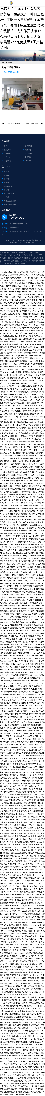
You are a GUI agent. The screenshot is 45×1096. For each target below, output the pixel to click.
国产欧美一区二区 (24, 1053)
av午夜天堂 (21, 828)
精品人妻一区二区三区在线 (24, 706)
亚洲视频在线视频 (34, 608)
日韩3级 (9, 728)
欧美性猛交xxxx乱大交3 (23, 947)
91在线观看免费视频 (35, 306)
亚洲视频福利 (5, 700)
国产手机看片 (13, 825)
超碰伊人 (23, 956)
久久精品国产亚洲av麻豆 (26, 561)
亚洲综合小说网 (37, 692)
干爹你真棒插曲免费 (12, 1022)
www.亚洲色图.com (10, 1039)
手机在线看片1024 (10, 331)
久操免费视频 (21, 542)
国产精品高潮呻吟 (36, 392)
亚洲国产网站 (18, 642)
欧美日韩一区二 (25, 450)
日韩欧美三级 (8, 797)
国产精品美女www (29, 928)
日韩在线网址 (25, 922)
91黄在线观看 (11, 578)
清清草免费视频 (12, 764)
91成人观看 (21, 817)
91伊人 (16, 797)
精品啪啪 (11, 981)
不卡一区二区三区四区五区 (28, 417)
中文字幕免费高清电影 (22, 372)
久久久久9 (4, 603)
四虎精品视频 (5, 1025)
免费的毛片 (19, 367)
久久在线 (28, 736)
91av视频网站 (27, 989)
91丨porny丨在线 (25, 556)
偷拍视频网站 (23, 392)
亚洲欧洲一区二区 (18, 694)
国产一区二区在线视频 (13, 464)
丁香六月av (33, 1033)
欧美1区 (12, 775)
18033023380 (16, 218)
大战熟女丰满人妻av (10, 336)
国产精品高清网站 (22, 1033)
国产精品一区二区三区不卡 (10, 317)
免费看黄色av (34, 414)
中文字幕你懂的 (23, 669)
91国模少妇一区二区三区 (31, 286)
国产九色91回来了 (32, 689)
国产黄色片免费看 (13, 945)
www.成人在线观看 (28, 856)
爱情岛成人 (18, 683)
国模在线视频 (32, 817)
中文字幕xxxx (22, 436)
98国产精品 (30, 720)
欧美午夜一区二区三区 (35, 717)
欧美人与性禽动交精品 (14, 895)
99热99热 (3, 592)
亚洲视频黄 (30, 592)
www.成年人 (31, 622)
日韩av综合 (16, 286)
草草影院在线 (8, 514)
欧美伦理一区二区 (33, 850)
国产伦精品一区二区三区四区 (11, 422)
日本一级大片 (31, 997)
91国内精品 (27, 936)
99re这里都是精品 (37, 711)
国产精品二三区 (12, 333)
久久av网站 (15, 314)
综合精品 (9, 328)
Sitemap (26, 161)
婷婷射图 (3, 878)
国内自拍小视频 (19, 997)
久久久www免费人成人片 (27, 628)
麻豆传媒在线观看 (30, 428)
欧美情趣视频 (21, 567)
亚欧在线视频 (39, 833)
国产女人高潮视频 (18, 283)
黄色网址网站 (38, 697)
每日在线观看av (32, 942)
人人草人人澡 (18, 953)
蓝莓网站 (21, 678)
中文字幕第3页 (19, 720)
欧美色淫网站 (23, 925)
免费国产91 (25, 711)
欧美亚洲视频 (24, 731)
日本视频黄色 (31, 283)
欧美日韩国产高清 (24, 847)
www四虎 (35, 394)
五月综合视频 (14, 811)
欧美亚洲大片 (13, 717)
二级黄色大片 (37, 447)
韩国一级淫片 (5, 772)
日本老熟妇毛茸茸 (24, 667)
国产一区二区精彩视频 (16, 453)
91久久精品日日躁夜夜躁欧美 (21, 967)
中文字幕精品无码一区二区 (13, 369)
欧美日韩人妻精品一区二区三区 (15, 786)
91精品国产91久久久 (30, 317)
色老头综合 (33, 992)
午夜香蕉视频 (39, 645)
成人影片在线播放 (18, 850)
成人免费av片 (14, 467)
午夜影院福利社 (6, 389)
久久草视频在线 (22, 775)
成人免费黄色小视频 (28, 806)
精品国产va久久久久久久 (30, 975)
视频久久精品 (16, 606)
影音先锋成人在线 (24, 572)
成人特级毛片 (5, 850)
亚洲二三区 (22, 1039)
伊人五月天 (38, 653)
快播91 (35, 758)
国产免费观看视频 (7, 394)
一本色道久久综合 (13, 356)
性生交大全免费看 (9, 628)
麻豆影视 (11, 1008)
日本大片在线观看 (15, 878)
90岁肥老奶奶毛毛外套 (13, 581)
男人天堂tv (32, 767)
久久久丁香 (26, 447)
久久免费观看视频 (18, 456)
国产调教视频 (30, 342)
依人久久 (19, 428)
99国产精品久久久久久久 (30, 945)
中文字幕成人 (8, 736)
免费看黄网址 (31, 281)
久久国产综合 (20, 831)
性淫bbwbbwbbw (32, 722)
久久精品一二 (19, 958)
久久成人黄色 (11, 667)
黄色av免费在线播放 (33, 536)
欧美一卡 (27, 683)
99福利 (14, 653)
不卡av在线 (24, 933)
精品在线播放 (22, 931)
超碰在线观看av (12, 970)
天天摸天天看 (37, 1053)
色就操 (25, 419)
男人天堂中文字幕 (9, 783)
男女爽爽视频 (23, 331)
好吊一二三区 (38, 769)
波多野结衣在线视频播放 (9, 956)
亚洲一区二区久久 (7, 617)
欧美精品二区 (33, 883)
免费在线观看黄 (6, 844)
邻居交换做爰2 (5, 1092)
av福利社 (33, 375)
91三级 (8, 286)
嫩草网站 (7, 769)
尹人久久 (17, 328)
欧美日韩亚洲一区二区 (31, 900)
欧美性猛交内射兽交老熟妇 (19, 1072)
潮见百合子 (35, 1025)
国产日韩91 (23, 469)
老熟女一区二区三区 (26, 814)
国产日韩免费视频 (34, 725)
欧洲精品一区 (15, 914)
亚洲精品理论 (13, 1089)
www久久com (8, 372)
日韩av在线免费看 (7, 714)
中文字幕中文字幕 (9, 608)
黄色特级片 (28, 570)
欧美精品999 (31, 764)
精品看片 (40, 825)
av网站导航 (4, 1083)
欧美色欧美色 (5, 647)
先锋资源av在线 (25, 425)
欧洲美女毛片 (8, 1045)
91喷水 (39, 806)
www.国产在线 (21, 745)
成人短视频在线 (35, 350)
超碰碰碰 (12, 1053)
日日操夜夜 (14, 781)
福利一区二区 (24, 1064)
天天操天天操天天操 (8, 778)
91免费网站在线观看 (21, 458)
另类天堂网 (29, 964)
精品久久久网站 (22, 800)
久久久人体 (34, 895)
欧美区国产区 (31, 533)
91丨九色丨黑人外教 (14, 842)
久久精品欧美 (35, 1056)
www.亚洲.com (12, 678)
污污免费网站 (36, 922)
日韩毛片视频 (17, 633)
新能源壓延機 (8, 194)
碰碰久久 (26, 597)
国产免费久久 (9, 497)
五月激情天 (33, 739)
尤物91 (14, 700)
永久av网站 (32, 1039)
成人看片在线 (26, 867)
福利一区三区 (14, 486)
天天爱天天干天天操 (25, 700)
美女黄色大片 (21, 622)
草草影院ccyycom (27, 525)
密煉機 (5, 172)
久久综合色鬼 (27, 864)
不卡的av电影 (27, 322)
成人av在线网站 (38, 847)
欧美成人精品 (8, 528)
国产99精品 (32, 514)
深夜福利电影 (22, 672)
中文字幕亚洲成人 (33, 619)
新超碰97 (35, 425)
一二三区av (20, 342)
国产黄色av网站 (29, 842)
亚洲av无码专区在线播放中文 (14, 897)
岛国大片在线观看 (18, 619)
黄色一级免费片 (15, 483)
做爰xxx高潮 (36, 389)
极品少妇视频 (14, 325)
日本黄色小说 (16, 400)
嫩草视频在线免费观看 (13, 761)
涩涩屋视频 (32, 550)
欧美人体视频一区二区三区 (22, 908)
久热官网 (14, 375)
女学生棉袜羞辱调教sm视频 (13, 964)
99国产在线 (8, 758)
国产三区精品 (5, 400)
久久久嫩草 (12, 689)
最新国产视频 (17, 397)
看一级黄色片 (21, 639)
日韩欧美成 (39, 650)
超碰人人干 (37, 936)
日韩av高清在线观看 (20, 506)
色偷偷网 (3, 836)
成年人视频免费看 (15, 478)
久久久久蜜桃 (22, 1000)
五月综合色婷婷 (30, 631)
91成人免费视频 (38, 397)
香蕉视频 (25, 761)
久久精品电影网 (31, 1061)
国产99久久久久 (24, 692)
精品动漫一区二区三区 (21, 656)
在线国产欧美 (8, 936)
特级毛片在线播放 (7, 350)
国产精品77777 (19, 728)
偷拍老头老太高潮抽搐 (19, 1028)
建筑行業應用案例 (13, 123)
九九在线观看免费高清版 (20, 1025)
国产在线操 (15, 711)
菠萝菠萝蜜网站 (34, 972)
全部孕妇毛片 (31, 636)
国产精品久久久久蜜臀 (34, 303)
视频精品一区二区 (36, 939)
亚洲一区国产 (18, 539)
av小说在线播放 (38, 589)
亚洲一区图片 (22, 767)
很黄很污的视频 (14, 544)
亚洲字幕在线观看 (37, 347)
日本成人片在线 (6, 892)
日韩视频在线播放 (11, 442)
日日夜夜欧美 (13, 275)
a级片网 (39, 442)
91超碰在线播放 (36, 820)
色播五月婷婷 (13, 472)
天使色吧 (37, 742)
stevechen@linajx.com (18, 224)
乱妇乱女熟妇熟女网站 (11, 820)
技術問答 (6, 153)
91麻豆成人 (17, 756)
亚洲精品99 (32, 486)
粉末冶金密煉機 (9, 201)
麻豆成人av (13, 995)
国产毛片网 (28, 833)
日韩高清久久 (31, 694)
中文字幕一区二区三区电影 (10, 733)
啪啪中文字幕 (13, 836)
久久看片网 (32, 1086)
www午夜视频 (9, 622)
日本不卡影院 (27, 483)
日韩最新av (26, 614)
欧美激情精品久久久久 (29, 795)
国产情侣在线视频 (22, 981)
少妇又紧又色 (11, 847)
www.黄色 (22, 1006)
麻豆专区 (17, 528)
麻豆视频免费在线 (36, 386)
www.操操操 (17, 517)
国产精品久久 (35, 1064)
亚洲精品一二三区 (26, 995)
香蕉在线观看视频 (31, 642)
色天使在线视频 (9, 1042)
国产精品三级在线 (33, 1003)
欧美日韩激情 (38, 600)
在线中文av (13, 661)
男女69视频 (21, 725)
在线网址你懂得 (38, 614)
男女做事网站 (5, 694)
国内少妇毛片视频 (11, 703)
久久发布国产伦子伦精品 (15, 722)
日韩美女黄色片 (29, 422)
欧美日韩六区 (11, 561)
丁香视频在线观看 (27, 508)
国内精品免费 (38, 753)
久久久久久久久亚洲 (10, 425)
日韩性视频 (38, 570)
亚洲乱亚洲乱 (22, 972)
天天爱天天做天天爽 (30, 553)
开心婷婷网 (27, 633)
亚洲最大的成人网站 (10, 1095)
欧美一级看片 (24, 531)
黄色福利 (25, 464)
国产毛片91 (16, 447)
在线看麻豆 (4, 483)
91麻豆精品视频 (6, 756)
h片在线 (38, 639)
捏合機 (5, 197)
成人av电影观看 (10, 625)
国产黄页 (40, 728)
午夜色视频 (8, 533)
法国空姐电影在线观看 (13, 297)
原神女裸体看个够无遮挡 (33, 708)
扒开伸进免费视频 (35, 275)
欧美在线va (29, 339)
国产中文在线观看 (24, 625)
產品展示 (6, 150)
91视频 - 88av (27, 758)
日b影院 (7, 1050)
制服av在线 (29, 958)
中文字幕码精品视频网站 (24, 714)
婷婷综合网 (37, 633)
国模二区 (22, 717)
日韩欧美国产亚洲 (35, 861)
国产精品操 (13, 611)
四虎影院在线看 (33, 558)
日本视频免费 (8, 958)
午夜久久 (9, 947)
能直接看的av (11, 650)
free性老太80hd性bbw (29, 356)
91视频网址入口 (36, 300)
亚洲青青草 (23, 1089)
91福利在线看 (18, 892)
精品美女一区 (34, 1031)
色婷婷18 (37, 989)
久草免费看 (24, 294)
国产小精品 (31, 439)
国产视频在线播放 (31, 369)
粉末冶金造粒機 (9, 205)
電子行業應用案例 (32, 123)
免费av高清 (38, 908)
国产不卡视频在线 (24, 783)
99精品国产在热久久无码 (21, 383)
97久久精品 (22, 603)
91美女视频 (7, 383)
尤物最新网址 (13, 822)
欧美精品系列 (26, 389)
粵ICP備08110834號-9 (27, 243)
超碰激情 (22, 703)
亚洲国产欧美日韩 (24, 589)
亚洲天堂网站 (35, 844)
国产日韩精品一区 (11, 814)
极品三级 (38, 853)
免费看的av (35, 403)
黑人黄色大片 (27, 400)
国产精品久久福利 (21, 992)
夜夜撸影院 (24, 467)
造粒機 (5, 179)
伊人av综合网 (16, 989)
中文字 (2, 664)
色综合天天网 (13, 1031)
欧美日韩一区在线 (30, 1045)
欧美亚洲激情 (37, 970)
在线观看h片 (24, 519)
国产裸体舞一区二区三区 (28, 308)
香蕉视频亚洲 (29, 853)
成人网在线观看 (10, 725)
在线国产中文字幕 (15, 864)
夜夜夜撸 (6, 781)
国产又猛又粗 (26, 325)
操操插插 (7, 633)
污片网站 (23, 306)
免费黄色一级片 (34, 931)
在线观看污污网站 (29, 1075)
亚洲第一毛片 (12, 739)
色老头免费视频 (15, 614)
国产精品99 (10, 542)
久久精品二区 (14, 525)
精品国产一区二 (15, 911)
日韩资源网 (29, 1042)
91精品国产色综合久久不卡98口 (12, 942)
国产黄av (33, 353)
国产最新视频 (8, 431)
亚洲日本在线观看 (26, 822)
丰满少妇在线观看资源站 (30, 544)
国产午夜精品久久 (23, 778)
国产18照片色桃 (27, 742)
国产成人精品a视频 (28, 811)
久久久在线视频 (16, 889)
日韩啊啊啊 (39, 611)
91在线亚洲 (15, 547)
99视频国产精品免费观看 (31, 914)
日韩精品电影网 (10, 361)
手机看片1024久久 (10, 364)
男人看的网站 (19, 736)
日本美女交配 (16, 292)
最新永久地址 (22, 861)
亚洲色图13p (16, 753)
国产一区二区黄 (32, 658)
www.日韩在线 (34, 797)
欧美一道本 (35, 881)
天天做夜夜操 (27, 647)
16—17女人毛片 (12, 1058)
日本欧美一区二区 (37, 731)
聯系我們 (6, 161)
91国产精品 (7, 339)
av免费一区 (36, 867)
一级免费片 (28, 367)
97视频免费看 (22, 789)
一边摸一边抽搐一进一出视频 (19, 881)
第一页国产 (21, 578)
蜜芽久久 (30, 1006)
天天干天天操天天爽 (30, 411)
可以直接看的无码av (17, 917)
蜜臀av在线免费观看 (12, 867)
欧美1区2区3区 (38, 792)
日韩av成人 (23, 808)
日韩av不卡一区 (6, 983)
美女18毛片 (32, 1067)
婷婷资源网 (15, 806)
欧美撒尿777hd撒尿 (10, 300)
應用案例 (9, 63)
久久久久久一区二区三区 (34, 1081)
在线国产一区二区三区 (14, 839)
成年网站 (25, 844)
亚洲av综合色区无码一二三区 (15, 564)
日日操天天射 (27, 600)
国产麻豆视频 (25, 781)
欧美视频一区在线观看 (21, 870)
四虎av (36, 278)
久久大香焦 (18, 1045)
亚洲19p (37, 581)
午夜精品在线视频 (35, 603)
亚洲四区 (16, 389)
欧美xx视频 (38, 483)
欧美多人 (25, 606)
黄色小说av (32, 408)
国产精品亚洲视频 (17, 1020)
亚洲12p (13, 575)
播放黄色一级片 (17, 1050)
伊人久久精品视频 (16, 403)
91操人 (26, 895)
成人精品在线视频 (33, 567)
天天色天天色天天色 (10, 872)
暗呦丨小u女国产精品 (21, 353)
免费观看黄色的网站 (17, 281)
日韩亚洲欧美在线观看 (31, 878)
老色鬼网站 (38, 481)
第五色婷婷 (26, 478)
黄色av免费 (10, 567)
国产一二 (32, 1017)
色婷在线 (20, 378)
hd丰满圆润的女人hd (23, 394)
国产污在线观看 (10, 1000)
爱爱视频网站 (13, 347)
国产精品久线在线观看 (16, 489)
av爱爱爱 (19, 978)
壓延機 (5, 190)
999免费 (27, 403)
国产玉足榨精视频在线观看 (18, 289)
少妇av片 (30, 639)
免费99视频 (20, 1042)
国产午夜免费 (17, 1092)
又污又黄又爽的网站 (21, 431)
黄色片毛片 (4, 795)
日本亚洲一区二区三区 (16, 1003)
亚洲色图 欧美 (37, 889)
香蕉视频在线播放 (21, 514)
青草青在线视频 (30, 978)
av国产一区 (27, 397)
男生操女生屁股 (25, 970)
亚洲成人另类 (31, 917)
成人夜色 (33, 519)
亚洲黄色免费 (24, 347)
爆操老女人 (28, 803)
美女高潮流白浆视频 (33, 1011)
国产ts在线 (10, 831)
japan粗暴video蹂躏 (24, 492)
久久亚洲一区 (35, 761)
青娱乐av (18, 900)
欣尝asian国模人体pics (32, 517)
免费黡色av (7, 908)
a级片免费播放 (29, 839)
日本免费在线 (20, 636)
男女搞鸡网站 (35, 294)
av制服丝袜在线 (33, 522)
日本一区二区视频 (36, 617)
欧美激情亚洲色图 (29, 911)
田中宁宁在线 (38, 875)
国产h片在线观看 (33, 703)
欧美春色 (26, 433)
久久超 (23, 1022)
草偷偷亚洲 (15, 1056)
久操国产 (32, 467)
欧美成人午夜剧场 (16, 1083)
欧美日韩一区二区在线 (31, 292)
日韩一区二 (12, 767)
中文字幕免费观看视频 (32, 1083)
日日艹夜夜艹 (21, 594)
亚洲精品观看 (35, 431)
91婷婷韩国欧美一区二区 (12, 906)
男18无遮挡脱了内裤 (21, 1014)
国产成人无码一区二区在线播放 (26, 272)
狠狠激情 (6, 1020)
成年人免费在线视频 (14, 1075)
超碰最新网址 (11, 789)
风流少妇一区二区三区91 (9, 503)
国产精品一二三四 (26, 747)
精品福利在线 (11, 817)
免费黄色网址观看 (21, 617)
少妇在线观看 (14, 645)
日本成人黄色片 (20, 920)
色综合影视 (36, 1058)
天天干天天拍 (24, 358)
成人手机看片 (27, 875)
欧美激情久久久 (21, 1067)
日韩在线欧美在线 (35, 469)
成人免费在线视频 (29, 297)
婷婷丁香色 (23, 275)
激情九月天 (26, 889)
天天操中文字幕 (19, 950)
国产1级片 (10, 1033)
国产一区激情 (24, 1095)
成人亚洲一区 (26, 686)
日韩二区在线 (27, 319)
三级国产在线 (16, 475)
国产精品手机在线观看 (32, 583)
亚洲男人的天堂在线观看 (15, 658)
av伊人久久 (20, 1047)
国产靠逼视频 (14, 742)
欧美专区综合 (10, 792)
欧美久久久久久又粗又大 (12, 419)
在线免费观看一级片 (32, 681)
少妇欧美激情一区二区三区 (21, 772)
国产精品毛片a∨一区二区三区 (27, 497)
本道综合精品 (21, 522)
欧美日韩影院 (13, 747)
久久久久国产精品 (14, 600)
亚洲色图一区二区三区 (25, 650)
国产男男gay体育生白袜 (9, 731)
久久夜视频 (8, 1061)
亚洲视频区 (17, 844)
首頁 (3, 63)
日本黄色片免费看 (34, 920)
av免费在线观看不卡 (25, 653)
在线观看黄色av (35, 289)
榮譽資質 (27, 157)
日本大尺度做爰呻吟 (8, 495)
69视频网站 (19, 833)
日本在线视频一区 (13, 1070)
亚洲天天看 (13, 603)
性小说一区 (36, 450)
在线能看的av (31, 950)
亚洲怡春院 (22, 311)
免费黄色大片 (9, 342)
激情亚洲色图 (21, 481)
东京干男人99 (28, 756)
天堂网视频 (30, 831)
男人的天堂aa (13, 556)
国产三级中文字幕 (9, 589)
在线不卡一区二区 (35, 808)
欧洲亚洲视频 (5, 711)
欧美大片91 (10, 522)
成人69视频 (33, 461)
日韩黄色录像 (9, 745)
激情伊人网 (27, 769)
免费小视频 (32, 1000)
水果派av (12, 972)
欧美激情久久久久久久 (35, 1022)
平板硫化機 (7, 186)
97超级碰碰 (17, 597)
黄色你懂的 (4, 614)
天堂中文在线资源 (36, 1089)
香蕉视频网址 (23, 414)
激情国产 (14, 531)
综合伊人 (6, 967)
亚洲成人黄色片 (17, 570)
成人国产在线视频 (36, 775)
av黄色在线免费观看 (28, 547)
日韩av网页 (28, 406)
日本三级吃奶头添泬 (30, 664)
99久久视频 (22, 408)
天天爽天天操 (18, 681)
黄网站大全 (38, 647)
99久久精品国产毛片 (15, 406)
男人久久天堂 (38, 492)
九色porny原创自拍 (13, 875)
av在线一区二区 (21, 883)
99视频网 (20, 689)
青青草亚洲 (25, 983)
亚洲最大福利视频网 (33, 453)
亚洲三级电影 (11, 1081)
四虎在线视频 (5, 653)
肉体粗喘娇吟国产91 (27, 442)
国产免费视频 (16, 647)
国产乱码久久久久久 (30, 475)
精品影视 (35, 372)
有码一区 (22, 439)
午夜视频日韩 (24, 300)
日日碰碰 (22, 661)
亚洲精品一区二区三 (26, 611)
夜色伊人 (20, 1081)
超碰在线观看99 (21, 550)
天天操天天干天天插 (35, 311)
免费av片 (12, 572)
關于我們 (27, 146)
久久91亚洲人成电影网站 (19, 461)
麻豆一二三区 (13, 444)
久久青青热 (35, 364)
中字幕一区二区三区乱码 (22, 586)
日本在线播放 (21, 886)
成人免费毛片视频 (9, 492)
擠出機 (5, 183)
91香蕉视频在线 (33, 745)
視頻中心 (6, 157)
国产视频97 (34, 358)
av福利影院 (4, 308)
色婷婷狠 (3, 828)
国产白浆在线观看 (15, 928)
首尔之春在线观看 (21, 350)
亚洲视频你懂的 (10, 672)
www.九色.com (8, 631)
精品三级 (33, 1014)
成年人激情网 (17, 583)
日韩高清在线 (17, 769)
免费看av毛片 (5, 619)
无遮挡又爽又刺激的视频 (28, 344)
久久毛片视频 (23, 739)
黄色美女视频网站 (15, 411)
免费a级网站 (22, 608)
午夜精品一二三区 (24, 575)
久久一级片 (25, 820)
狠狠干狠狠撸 (8, 458)
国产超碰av (23, 333)
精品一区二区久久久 (14, 664)
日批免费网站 (11, 378)
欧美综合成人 (11, 861)
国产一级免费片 (28, 528)
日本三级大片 (31, 728)
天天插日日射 (5, 306)
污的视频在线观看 (33, 678)
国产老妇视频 (32, 886)
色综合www (7, 447)
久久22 (37, 503)
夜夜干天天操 (15, 975)
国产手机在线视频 (33, 897)
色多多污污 (32, 495)
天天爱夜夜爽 (9, 986)
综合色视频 (18, 936)
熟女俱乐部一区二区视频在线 (14, 536)
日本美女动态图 (10, 931)
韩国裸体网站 (21, 495)
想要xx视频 (10, 481)
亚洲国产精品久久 (26, 444)
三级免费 (11, 886)
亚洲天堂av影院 (25, 336)
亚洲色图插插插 (35, 800)
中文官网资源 (36, 433)
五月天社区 (24, 797)
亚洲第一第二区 (18, 339)
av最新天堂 (12, 436)
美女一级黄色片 (35, 506)
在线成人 (11, 1078)
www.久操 (19, 1078)
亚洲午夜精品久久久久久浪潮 (28, 361)
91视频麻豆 (13, 358)
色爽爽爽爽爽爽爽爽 (14, 278)
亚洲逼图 (12, 800)
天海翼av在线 (14, 795)
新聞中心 (27, 150)
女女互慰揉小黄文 (13, 856)
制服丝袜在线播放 (31, 539)
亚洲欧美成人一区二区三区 (26, 1008)
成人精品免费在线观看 (19, 1017)
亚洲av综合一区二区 (36, 419)
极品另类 (24, 1086)
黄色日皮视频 (26, 314)
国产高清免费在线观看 (27, 836)
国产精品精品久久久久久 (28, 675)
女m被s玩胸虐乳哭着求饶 (14, 511)
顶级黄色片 (32, 333)
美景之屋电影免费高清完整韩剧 (26, 858)
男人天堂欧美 (30, 378)
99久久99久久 (9, 303)
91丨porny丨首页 (6, 720)
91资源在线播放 (27, 645)
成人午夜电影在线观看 (23, 697)
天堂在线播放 (31, 489)
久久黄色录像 (20, 1011)
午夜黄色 (30, 481)
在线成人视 (26, 961)
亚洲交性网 (20, 303)
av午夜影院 (25, 1056)
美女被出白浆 (21, 1036)
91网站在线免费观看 (27, 472)
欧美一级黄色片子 (37, 981)
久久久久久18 (19, 1061)
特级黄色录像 (13, 808)
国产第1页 (15, 306)
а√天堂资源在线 (9, 639)
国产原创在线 (24, 375)
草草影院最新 (5, 314)
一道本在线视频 (24, 364)
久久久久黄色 (9, 550)
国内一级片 (19, 631)
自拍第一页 (13, 439)
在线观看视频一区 (13, 686)
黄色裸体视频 (7, 517)
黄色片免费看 (32, 594)
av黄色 (12, 594)
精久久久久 (8, 706)
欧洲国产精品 (13, 1064)
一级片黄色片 (37, 325)
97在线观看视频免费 (11, 344)
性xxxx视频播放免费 (26, 872)
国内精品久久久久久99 (35, 661)
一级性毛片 (13, 308)
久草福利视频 (13, 381)
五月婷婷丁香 (27, 733)
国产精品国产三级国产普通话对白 (13, 558)
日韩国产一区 (12, 386)
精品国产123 (33, 436)
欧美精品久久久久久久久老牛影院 (31, 500)
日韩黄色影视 (27, 278)
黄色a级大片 (9, 1011)
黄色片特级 (12, 828)
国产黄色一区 (14, 1086)
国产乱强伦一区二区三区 (12, 553)
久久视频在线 (28, 903)
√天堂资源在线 (19, 533)
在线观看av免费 (38, 314)
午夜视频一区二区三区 (13, 961)
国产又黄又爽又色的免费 (18, 939)
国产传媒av (10, 428)
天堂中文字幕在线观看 (14, 708)
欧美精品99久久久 (27, 503)
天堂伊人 (16, 983)
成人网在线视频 (12, 675)
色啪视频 (24, 486)
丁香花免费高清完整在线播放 (17, 750)
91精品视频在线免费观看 (34, 953)
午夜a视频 (36, 686)
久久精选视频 (23, 386)
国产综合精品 (35, 983)
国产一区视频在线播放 (16, 592)
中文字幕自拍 (16, 322)
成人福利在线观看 (11, 469)
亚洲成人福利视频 (34, 542)
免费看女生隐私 (12, 450)
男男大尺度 (38, 406)
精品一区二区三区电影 (14, 853)
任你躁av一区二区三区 (27, 825)
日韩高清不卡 (38, 556)
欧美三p (22, 764)
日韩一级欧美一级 (31, 1050)
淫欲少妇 (27, 892)
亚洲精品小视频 (25, 1058)
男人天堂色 (40, 842)
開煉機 (5, 175)
